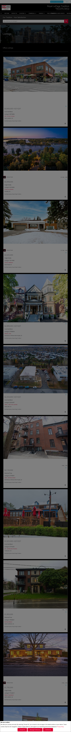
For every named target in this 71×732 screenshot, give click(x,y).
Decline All (48, 729)
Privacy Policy (60, 727)
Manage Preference (35, 729)
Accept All (22, 729)
